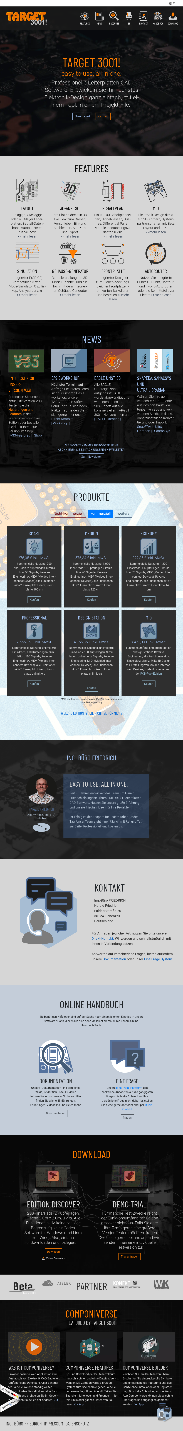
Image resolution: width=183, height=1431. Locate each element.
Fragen (127, 1117)
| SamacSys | (162, 431)
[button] (173, 3)
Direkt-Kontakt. (103, 938)
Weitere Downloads (53, 1258)
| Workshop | (60, 423)
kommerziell (100, 513)
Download (82, 116)
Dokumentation (114, 959)
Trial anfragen (129, 1256)
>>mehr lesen (27, 236)
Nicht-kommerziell (68, 513)
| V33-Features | (20, 435)
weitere (123, 513)
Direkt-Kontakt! (62, 419)
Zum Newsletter (91, 456)
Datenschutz (77, 1423)
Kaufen (103, 116)
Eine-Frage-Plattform (129, 1087)
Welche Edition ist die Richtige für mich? (91, 713)
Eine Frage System (158, 959)
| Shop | (38, 435)
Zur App (79, 1404)
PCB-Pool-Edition (151, 673)
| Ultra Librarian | (149, 429)
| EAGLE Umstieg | (107, 419)
